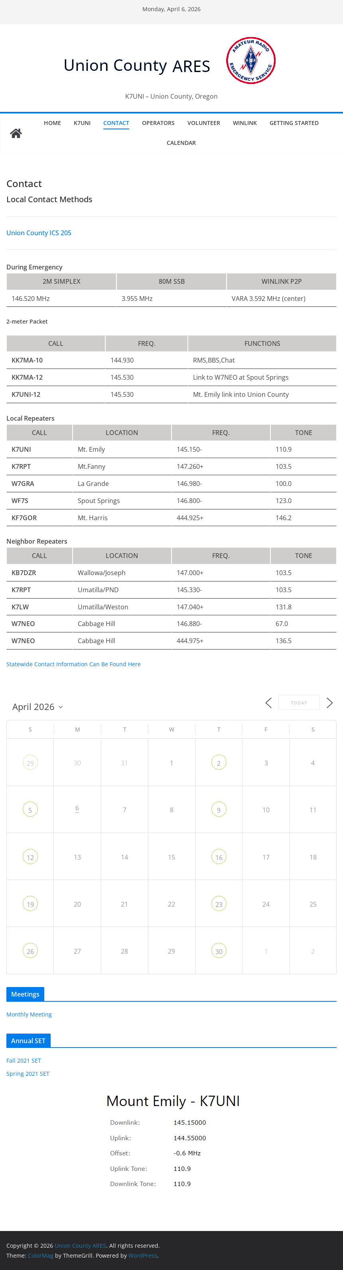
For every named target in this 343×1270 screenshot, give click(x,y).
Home (52, 123)
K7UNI (82, 123)
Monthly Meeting (29, 1014)
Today (299, 703)
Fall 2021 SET (23, 1060)
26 (30, 951)
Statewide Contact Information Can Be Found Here (73, 664)
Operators (158, 123)
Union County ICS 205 (38, 232)
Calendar (181, 142)
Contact (116, 123)
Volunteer (203, 123)
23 (219, 904)
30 (219, 951)
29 (30, 763)
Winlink (245, 123)
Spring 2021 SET (27, 1073)
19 (30, 904)
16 (219, 857)
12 (30, 857)
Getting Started (294, 123)
